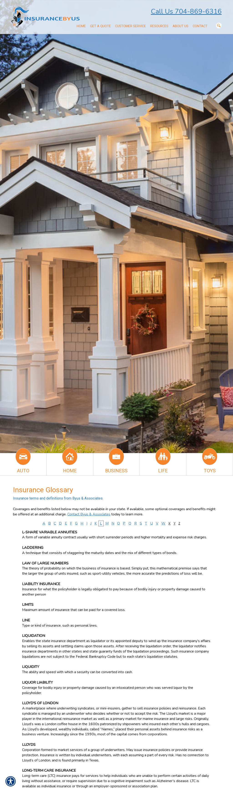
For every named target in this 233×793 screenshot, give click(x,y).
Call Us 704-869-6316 (186, 11)
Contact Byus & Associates (88, 514)
